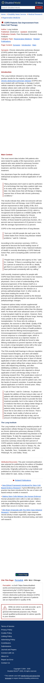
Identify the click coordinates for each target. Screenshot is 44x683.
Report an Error (7, 660)
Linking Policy (6, 636)
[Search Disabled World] (18, 7)
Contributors (6, 643)
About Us (4, 656)
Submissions (6, 646)
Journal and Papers (8, 650)
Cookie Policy (6, 633)
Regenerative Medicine (23, 39)
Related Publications (23, 480)
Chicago (36, 580)
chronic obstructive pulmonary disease (16, 81)
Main (34, 45)
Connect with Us (7, 653)
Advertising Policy (8, 640)
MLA (31, 580)
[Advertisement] (22, 127)
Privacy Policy (6, 630)
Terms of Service (7, 626)
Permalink (19, 580)
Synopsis (16, 45)
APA (26, 580)
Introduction (26, 45)
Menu (39, 3)
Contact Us (5, 663)
